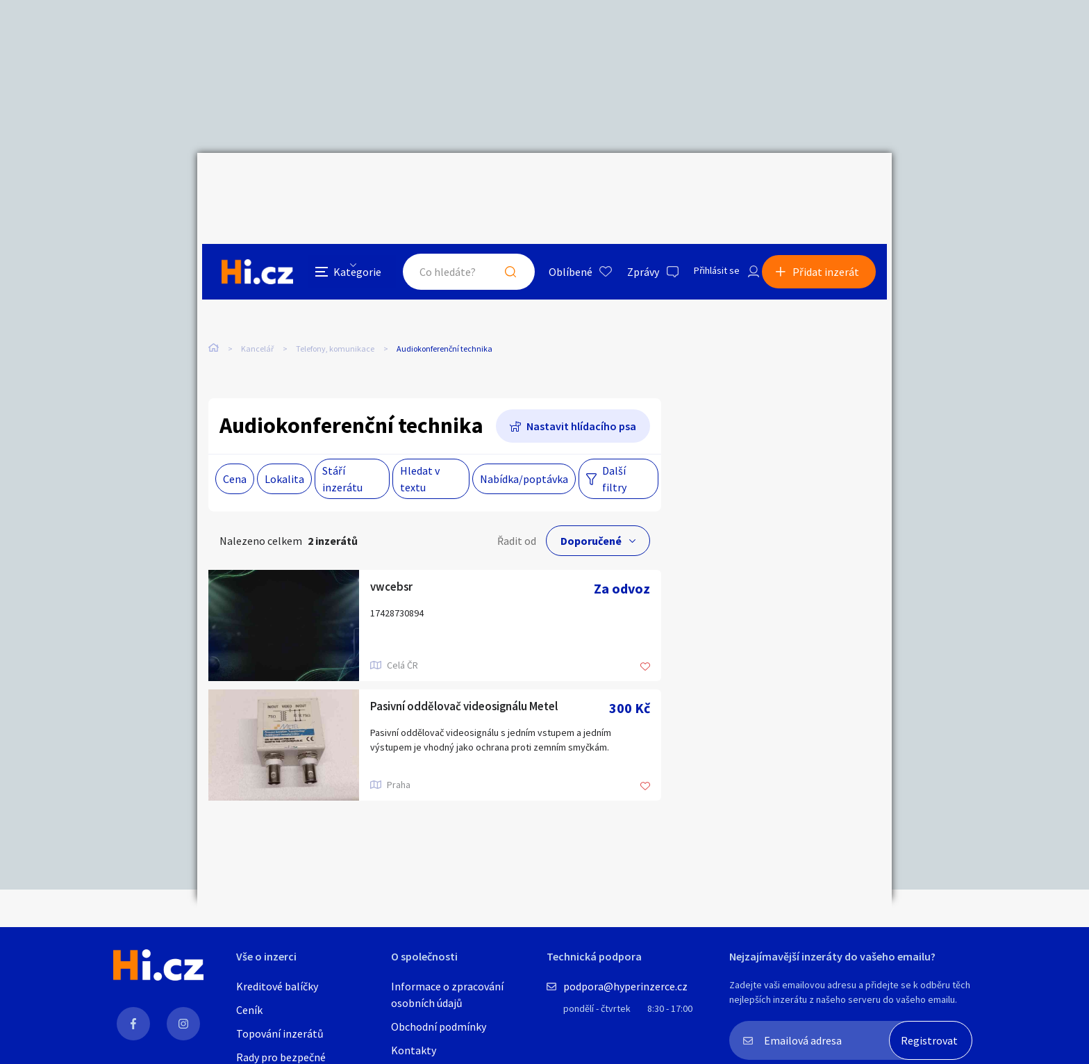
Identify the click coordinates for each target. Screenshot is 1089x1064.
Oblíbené (554, 183)
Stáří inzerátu (342, 450)
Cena (235, 450)
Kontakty (413, 1050)
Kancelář (257, 291)
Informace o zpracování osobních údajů (447, 994)
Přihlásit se (705, 183)
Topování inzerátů (280, 1033)
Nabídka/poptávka (524, 450)
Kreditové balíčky (277, 986)
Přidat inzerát (830, 183)
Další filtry (614, 450)
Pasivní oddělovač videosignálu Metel (481, 679)
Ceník (249, 1010)
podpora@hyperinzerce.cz (625, 986)
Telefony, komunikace (335, 291)
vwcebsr (394, 559)
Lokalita (284, 450)
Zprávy (627, 183)
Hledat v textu (420, 450)
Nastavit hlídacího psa (581, 397)
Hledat (494, 183)
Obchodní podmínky (438, 1026)
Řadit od (516, 512)
